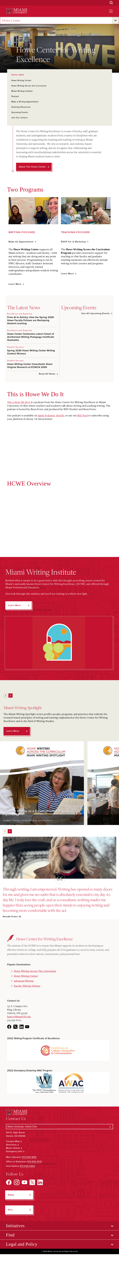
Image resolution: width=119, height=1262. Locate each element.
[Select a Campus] (59, 1126)
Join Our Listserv (19, 117)
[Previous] (5, 695)
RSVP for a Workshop (73, 241)
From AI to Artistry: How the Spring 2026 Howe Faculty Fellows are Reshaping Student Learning (30, 320)
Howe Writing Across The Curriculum (35, 971)
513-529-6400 (27, 1166)
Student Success (15, 347)
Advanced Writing (24, 980)
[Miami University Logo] (16, 11)
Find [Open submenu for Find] (10, 1234)
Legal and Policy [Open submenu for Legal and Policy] (21, 1244)
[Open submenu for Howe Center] (115, 20)
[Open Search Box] (111, 2)
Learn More (15, 284)
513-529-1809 (29, 1157)
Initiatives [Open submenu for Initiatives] (15, 1225)
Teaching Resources (21, 107)
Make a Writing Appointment (24, 102)
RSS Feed (82, 415)
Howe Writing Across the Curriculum (28, 86)
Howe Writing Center (21, 80)
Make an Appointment (21, 241)
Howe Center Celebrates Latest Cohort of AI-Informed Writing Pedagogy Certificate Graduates (30, 337)
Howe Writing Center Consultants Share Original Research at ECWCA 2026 (29, 366)
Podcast (15, 96)
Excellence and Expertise (19, 314)
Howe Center (11, 20)
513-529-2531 (34, 1161)
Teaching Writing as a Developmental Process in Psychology (38, 812)
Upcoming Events (19, 112)
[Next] (10, 695)
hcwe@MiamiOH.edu (19, 1016)
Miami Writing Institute (22, 91)
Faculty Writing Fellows (27, 985)
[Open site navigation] (111, 11)
